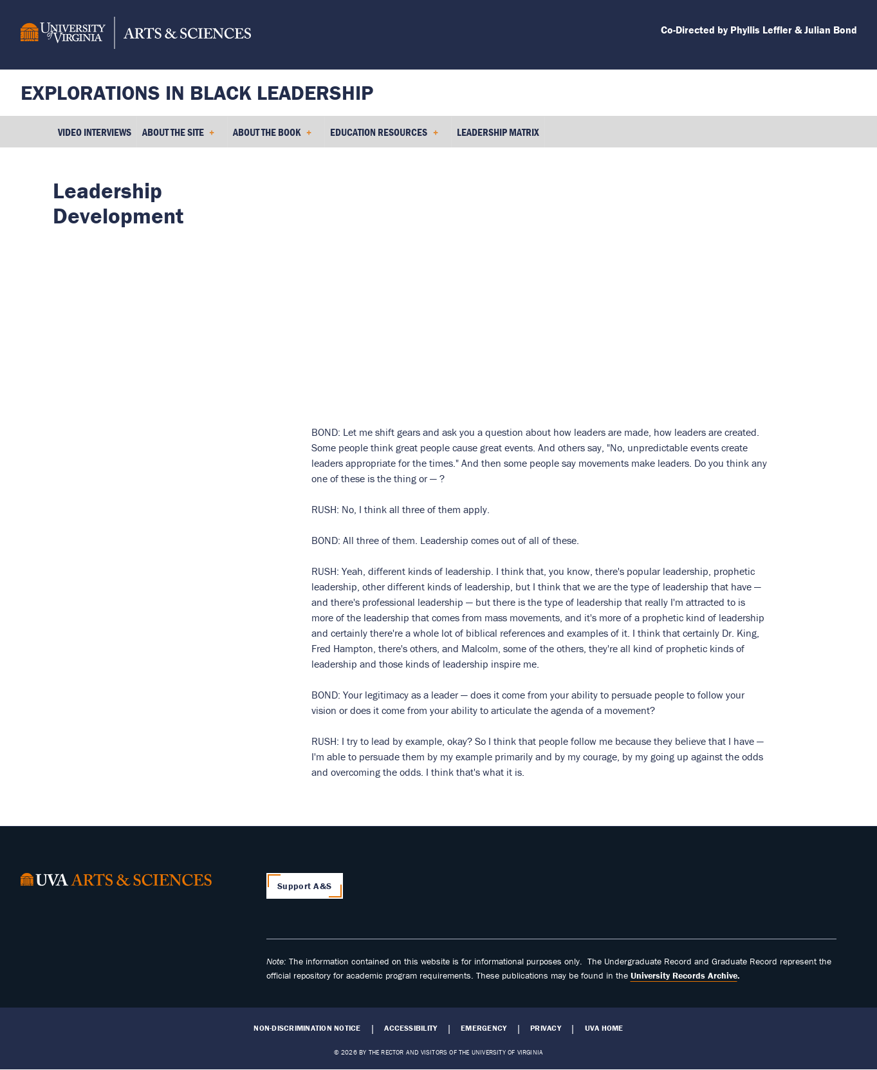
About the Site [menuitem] (178, 136)
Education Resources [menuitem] (384, 136)
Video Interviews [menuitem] (94, 132)
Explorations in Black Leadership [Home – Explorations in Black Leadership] (197, 92)
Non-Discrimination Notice (307, 1028)
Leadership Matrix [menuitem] (498, 132)
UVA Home (604, 1028)
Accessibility (410, 1028)
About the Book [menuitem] (272, 136)
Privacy (545, 1028)
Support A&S (304, 886)
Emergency (483, 1028)
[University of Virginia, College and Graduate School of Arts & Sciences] (136, 35)
